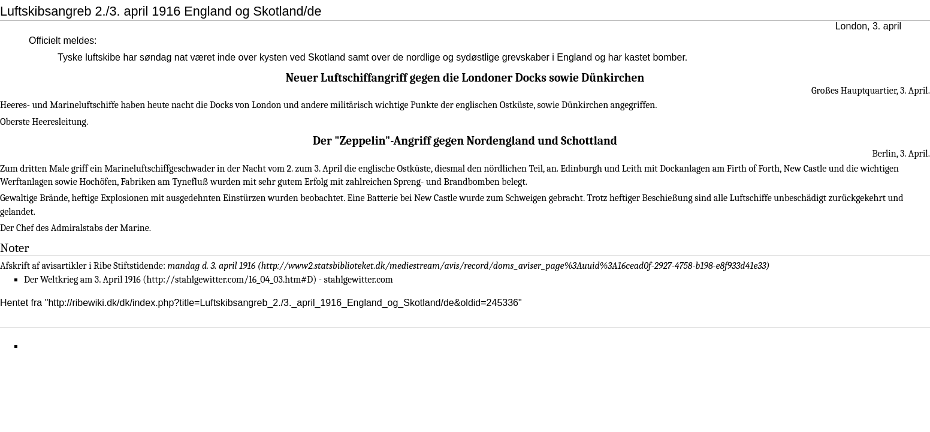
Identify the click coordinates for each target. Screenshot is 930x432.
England (574, 57)
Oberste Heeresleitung (43, 121)
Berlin (884, 153)
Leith (632, 168)
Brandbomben (471, 181)
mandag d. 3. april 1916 (212, 265)
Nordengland (501, 141)
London (851, 26)
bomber (668, 57)
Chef (25, 228)
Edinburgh (581, 168)
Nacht (253, 168)
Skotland (326, 57)
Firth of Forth (753, 168)
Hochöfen (98, 181)
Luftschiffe (751, 198)
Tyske (70, 57)
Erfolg (316, 181)
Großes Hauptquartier (853, 90)
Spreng (407, 181)
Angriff (412, 141)
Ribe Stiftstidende (128, 265)
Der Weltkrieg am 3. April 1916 (82, 279)
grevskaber (525, 57)
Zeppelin (362, 141)
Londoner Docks (504, 78)
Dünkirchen (612, 78)
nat (181, 57)
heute (158, 105)
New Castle (804, 168)
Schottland (589, 141)
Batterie (382, 198)
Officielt (45, 40)
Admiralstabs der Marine (100, 228)
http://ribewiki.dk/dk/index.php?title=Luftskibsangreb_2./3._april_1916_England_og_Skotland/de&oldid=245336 (283, 303)
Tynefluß (190, 181)
